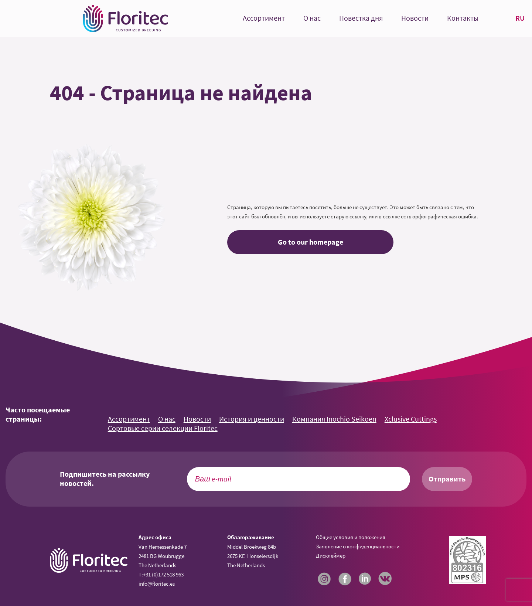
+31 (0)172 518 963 (163, 574)
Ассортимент (264, 18)
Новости (415, 18)
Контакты (462, 18)
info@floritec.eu (157, 583)
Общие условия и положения (350, 537)
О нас (312, 18)
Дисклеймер (330, 555)
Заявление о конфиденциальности (357, 546)
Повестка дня (361, 18)
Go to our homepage (310, 242)
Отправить (447, 479)
